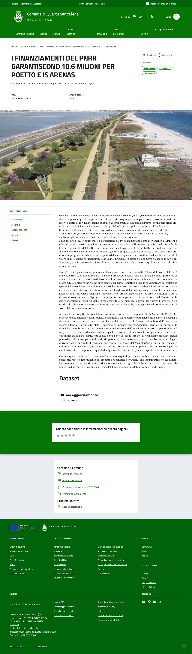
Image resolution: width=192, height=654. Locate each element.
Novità (43, 33)
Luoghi (145, 573)
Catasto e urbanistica (63, 569)
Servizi (56, 33)
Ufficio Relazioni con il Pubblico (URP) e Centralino (26, 623)
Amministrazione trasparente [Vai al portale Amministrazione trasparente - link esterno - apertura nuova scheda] (92, 3)
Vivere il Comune (71, 31)
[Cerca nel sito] (176, 17)
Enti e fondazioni (17, 560)
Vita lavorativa (104, 573)
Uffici (12, 555)
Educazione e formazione (65, 577)
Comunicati (147, 546)
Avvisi (144, 551)
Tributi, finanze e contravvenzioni (112, 564)
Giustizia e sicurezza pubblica (110, 546)
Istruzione (102, 33)
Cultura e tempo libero (63, 573)
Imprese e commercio (107, 551)
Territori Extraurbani (119, 31)
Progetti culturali (149, 582)
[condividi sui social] (149, 55)
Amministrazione (25, 33)
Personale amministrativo (21, 569)
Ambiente (58, 551)
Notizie (145, 555)
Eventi (145, 578)
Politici (12, 564)
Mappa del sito (41, 646)
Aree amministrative (19, 551)
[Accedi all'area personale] (161, 3)
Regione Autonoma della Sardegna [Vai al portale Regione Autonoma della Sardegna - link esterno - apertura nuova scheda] (27, 3)
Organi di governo (17, 546)
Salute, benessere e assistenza (111, 560)
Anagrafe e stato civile (63, 555)
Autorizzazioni (60, 564)
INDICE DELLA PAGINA (30, 211)
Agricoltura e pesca (62, 546)
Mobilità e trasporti (106, 555)
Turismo (144, 33)
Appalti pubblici (60, 560)
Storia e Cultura (148, 587)
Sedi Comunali (16, 646)
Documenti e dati (17, 573)
